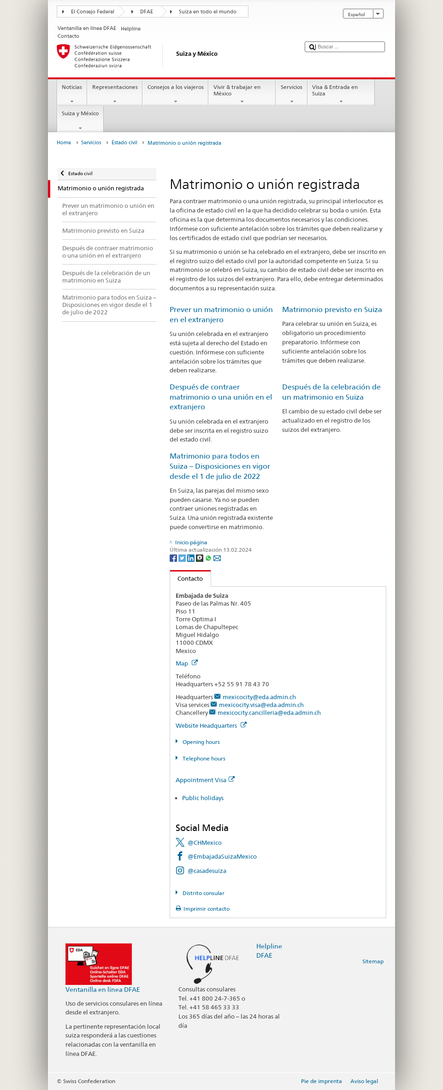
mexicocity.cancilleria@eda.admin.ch (269, 712)
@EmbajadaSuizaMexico (222, 856)
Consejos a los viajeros (175, 94)
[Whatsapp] (209, 557)
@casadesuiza (207, 870)
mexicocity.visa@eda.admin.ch (261, 704)
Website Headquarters (211, 725)
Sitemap (373, 961)
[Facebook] (174, 557)
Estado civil (124, 143)
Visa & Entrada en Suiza (341, 94)
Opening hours (200, 741)
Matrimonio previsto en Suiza (332, 309)
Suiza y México (80, 121)
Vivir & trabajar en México (242, 94)
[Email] (217, 557)
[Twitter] (182, 557)
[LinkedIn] (191, 557)
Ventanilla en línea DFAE (102, 989)
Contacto (186, 578)
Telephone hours (203, 758)
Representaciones (115, 94)
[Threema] (200, 557)
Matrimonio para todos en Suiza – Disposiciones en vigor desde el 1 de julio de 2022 (220, 466)
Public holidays (203, 797)
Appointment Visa (205, 780)
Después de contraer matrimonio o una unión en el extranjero (221, 397)
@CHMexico (205, 842)
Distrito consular (202, 893)
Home (64, 143)
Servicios (291, 94)
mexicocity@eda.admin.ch (259, 697)
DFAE (146, 12)
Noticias (72, 94)
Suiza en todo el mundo (207, 12)
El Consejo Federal (92, 12)
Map (187, 663)
